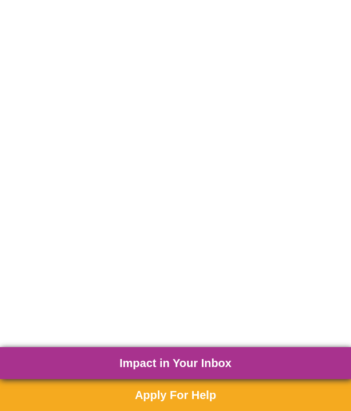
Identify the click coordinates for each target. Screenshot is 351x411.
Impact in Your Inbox (175, 363)
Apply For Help (175, 395)
